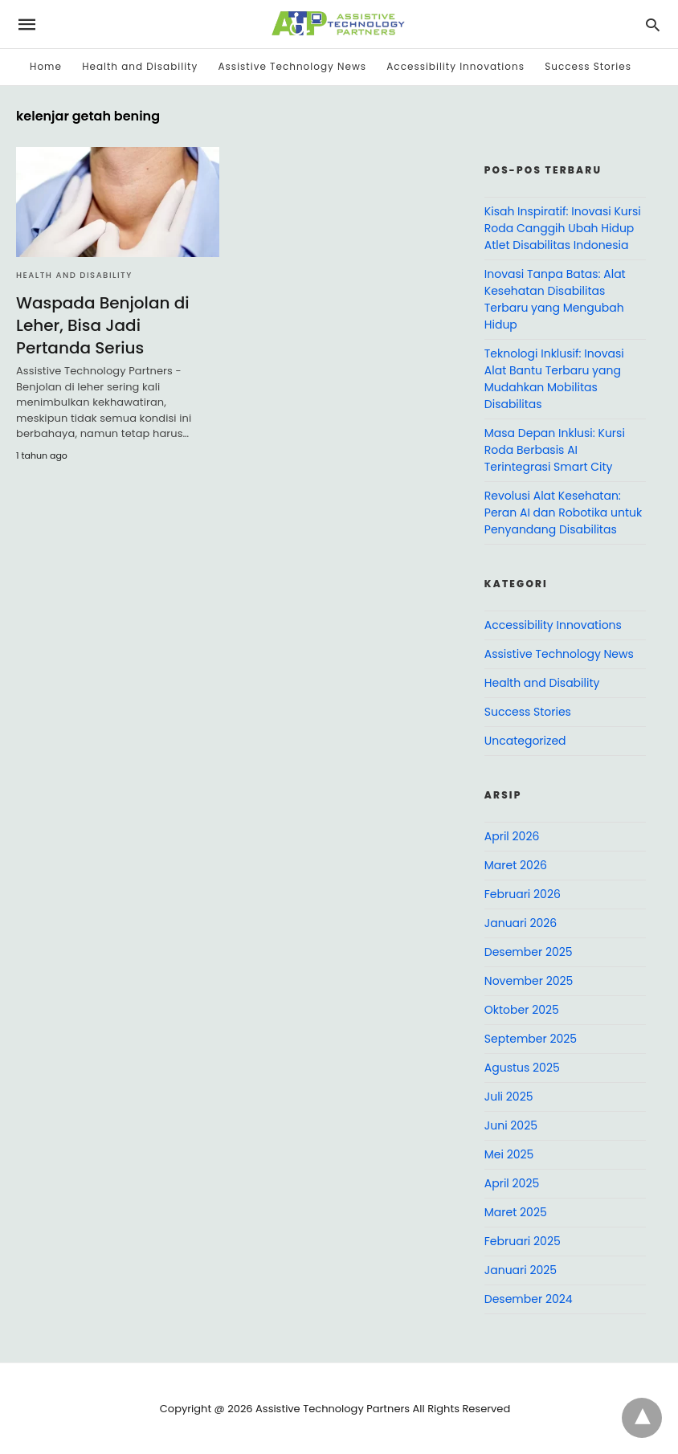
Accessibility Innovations (455, 66)
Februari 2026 (522, 894)
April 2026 (512, 836)
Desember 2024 (528, 1299)
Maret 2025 (515, 1212)
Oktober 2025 (521, 1010)
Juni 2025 (510, 1125)
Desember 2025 (528, 952)
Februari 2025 (522, 1241)
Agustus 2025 (522, 1068)
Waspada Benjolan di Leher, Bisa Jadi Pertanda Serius (102, 325)
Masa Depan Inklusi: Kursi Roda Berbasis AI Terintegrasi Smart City (554, 450)
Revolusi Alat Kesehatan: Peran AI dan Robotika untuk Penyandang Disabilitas (563, 512)
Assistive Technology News (292, 66)
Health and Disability (140, 66)
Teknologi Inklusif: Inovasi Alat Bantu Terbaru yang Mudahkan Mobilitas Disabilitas (554, 378)
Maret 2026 (515, 865)
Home (46, 66)
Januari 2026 (520, 923)
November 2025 (529, 981)
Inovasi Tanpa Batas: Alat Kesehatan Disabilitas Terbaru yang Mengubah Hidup (555, 299)
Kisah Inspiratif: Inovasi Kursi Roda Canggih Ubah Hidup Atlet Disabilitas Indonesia (562, 228)
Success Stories (588, 66)
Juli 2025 (508, 1096)
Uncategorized (525, 741)
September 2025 (530, 1039)
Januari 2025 (520, 1270)
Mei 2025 (509, 1154)
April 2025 (511, 1183)
